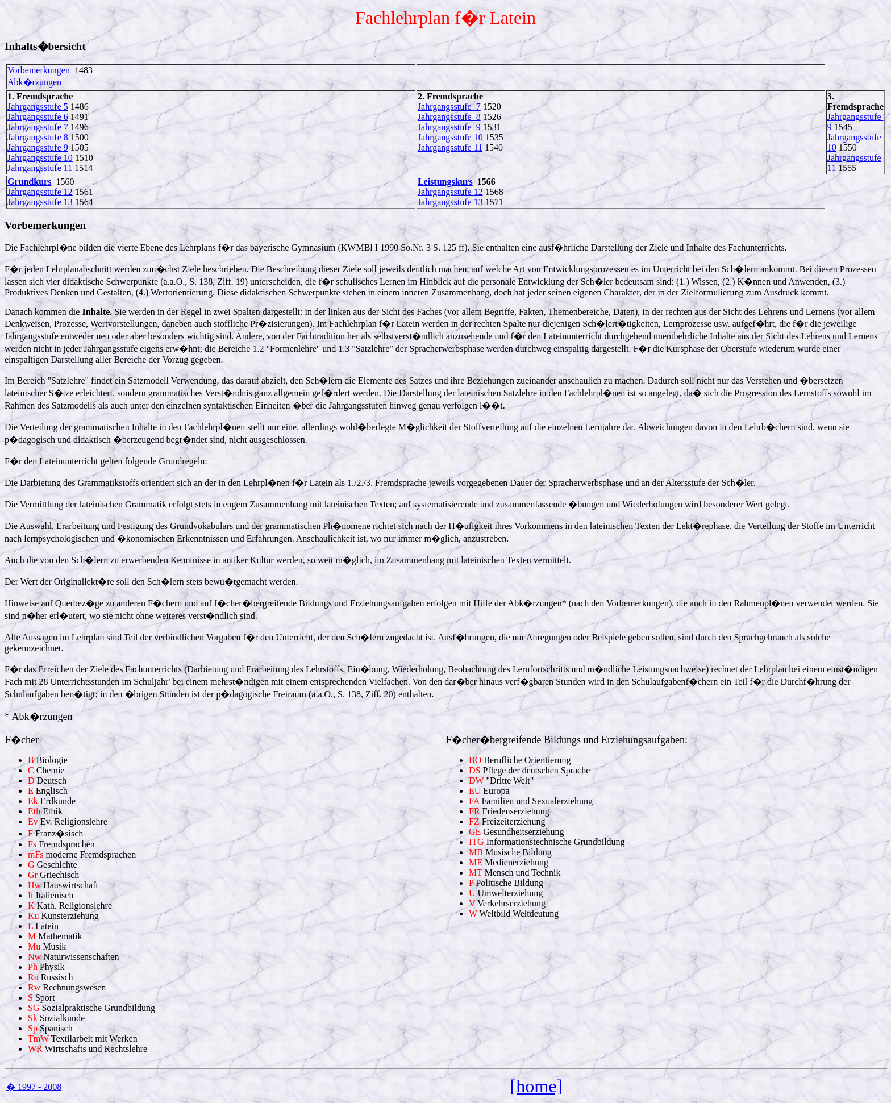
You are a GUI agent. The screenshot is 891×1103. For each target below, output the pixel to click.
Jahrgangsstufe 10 (40, 158)
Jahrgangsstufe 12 (40, 192)
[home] (536, 1086)
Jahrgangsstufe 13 (40, 202)
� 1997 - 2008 (33, 1087)
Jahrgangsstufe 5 (37, 106)
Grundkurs (29, 181)
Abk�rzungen (34, 82)
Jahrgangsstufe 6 (37, 117)
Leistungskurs (445, 181)
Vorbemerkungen (38, 70)
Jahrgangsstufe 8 (37, 137)
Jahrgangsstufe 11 (39, 168)
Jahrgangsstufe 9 (37, 147)
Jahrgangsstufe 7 (37, 127)
